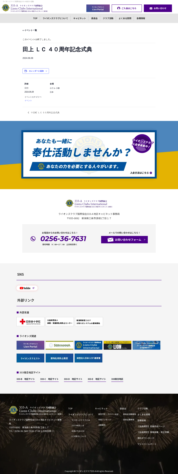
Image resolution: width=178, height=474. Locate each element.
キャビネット (79, 18)
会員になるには (77, 431)
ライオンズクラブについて (55, 18)
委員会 (94, 18)
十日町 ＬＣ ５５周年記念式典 (44, 112)
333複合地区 (117, 378)
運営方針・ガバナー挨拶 (108, 414)
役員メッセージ (104, 419)
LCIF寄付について (78, 436)
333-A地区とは (77, 425)
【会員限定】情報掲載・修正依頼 (153, 432)
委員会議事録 (128, 419)
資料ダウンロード (145, 438)
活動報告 (102, 425)
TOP (35, 18)
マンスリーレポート (146, 444)
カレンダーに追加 (36, 71)
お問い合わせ (157, 8)
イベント (28, 100)
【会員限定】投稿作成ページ (151, 426)
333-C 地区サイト (49, 378)
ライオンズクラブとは (80, 420)
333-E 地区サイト (97, 378)
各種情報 (141, 18)
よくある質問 (125, 18)
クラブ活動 (108, 18)
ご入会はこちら (126, 8)
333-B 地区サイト (25, 378)
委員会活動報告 (129, 414)
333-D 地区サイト (73, 378)
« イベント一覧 (30, 30)
